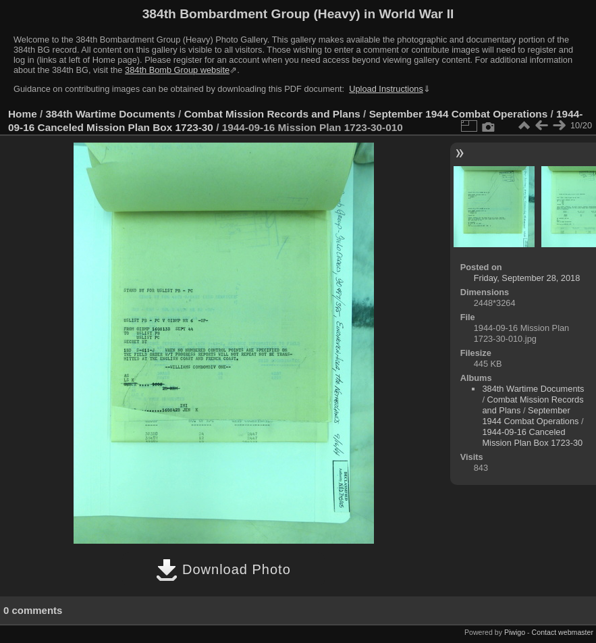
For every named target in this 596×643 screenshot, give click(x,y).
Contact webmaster (562, 632)
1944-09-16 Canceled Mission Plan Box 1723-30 (532, 437)
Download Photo (223, 569)
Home (22, 114)
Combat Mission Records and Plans (272, 114)
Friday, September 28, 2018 (527, 278)
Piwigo (514, 632)
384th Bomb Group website (177, 70)
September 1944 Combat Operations (458, 114)
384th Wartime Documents (110, 114)
